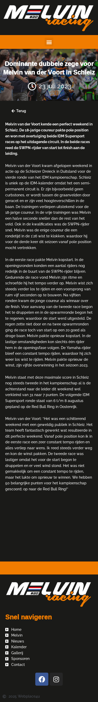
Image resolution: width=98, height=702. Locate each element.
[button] (49, 42)
